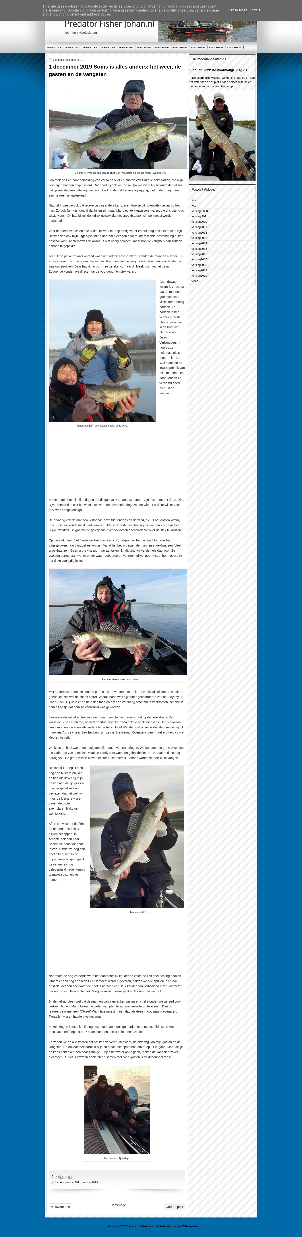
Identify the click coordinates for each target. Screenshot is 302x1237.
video (195, 281)
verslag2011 (72, 47)
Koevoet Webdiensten (185, 1226)
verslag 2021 (200, 216)
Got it (256, 10)
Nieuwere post (60, 1207)
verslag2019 (216, 47)
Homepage (118, 1205)
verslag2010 (54, 47)
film (194, 200)
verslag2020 (234, 47)
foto (194, 205)
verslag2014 (126, 47)
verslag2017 (180, 47)
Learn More (238, 10)
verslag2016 (162, 47)
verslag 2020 (200, 211)
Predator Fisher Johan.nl (109, 24)
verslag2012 (90, 47)
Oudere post (174, 1207)
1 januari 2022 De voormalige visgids (218, 70)
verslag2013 (108, 47)
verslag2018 (198, 47)
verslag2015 (144, 47)
